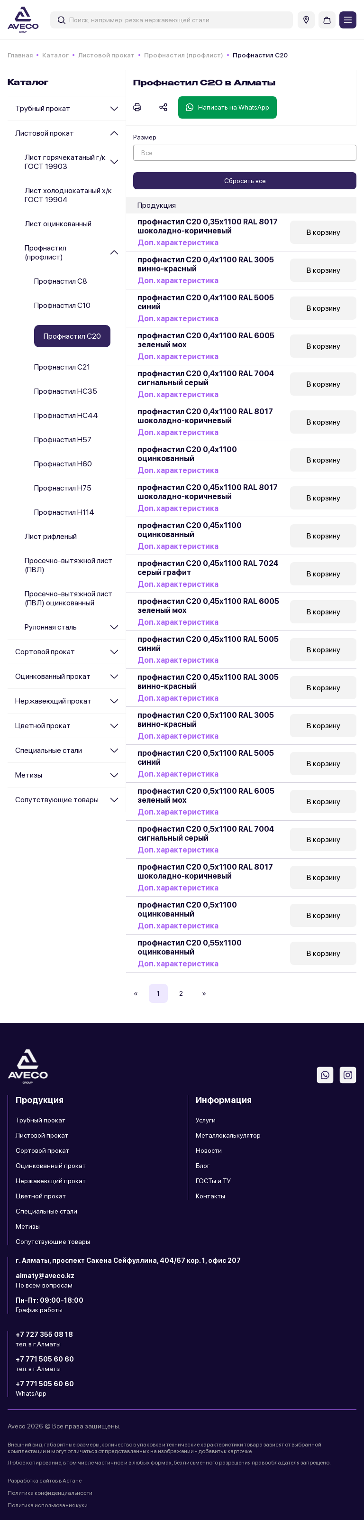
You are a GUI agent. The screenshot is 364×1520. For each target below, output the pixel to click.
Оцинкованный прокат (53, 676)
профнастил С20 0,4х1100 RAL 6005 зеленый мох (205, 340)
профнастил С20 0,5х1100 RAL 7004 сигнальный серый (205, 834)
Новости (209, 1150)
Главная (20, 55)
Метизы (28, 774)
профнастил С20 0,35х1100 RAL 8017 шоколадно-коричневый (207, 226)
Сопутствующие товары (57, 799)
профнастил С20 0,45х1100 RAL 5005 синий (208, 644)
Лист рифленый (51, 536)
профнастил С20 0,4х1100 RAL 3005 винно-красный (205, 264)
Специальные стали (48, 750)
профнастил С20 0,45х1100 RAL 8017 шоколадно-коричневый (207, 492)
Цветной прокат (43, 725)
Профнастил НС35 (65, 391)
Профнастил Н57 (62, 439)
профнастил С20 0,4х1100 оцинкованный (187, 454)
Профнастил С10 (62, 305)
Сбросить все (245, 181)
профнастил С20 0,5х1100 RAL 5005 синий (205, 758)
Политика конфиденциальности (50, 1493)
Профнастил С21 (62, 366)
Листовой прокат (106, 55)
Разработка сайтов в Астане (45, 1480)
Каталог (55, 55)
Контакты (210, 1196)
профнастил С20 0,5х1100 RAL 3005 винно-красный (205, 720)
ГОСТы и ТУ (213, 1181)
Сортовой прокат (45, 651)
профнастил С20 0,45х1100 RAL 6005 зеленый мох (208, 606)
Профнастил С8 (60, 281)
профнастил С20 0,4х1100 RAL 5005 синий (205, 302)
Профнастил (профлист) (183, 55)
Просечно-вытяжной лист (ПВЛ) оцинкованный (68, 598)
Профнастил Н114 (64, 512)
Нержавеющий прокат (53, 700)
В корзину (323, 232)
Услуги (206, 1120)
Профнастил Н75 (62, 487)
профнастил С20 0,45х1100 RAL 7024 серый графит (207, 568)
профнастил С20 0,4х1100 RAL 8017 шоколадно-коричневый (205, 416)
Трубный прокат (42, 108)
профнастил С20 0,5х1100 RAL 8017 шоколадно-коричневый (205, 871)
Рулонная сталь (51, 626)
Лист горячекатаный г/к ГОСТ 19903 (65, 162)
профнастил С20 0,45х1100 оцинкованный (189, 530)
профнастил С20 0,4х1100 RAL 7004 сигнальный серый (205, 378)
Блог (203, 1165)
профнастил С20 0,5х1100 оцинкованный (187, 909)
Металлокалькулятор (228, 1135)
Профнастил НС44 (66, 415)
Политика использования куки (48, 1505)
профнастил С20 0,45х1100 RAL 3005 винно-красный (208, 682)
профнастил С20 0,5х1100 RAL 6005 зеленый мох (205, 796)
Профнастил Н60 (63, 463)
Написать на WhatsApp (227, 107)
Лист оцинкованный (58, 223)
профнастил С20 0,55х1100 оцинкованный (189, 947)
